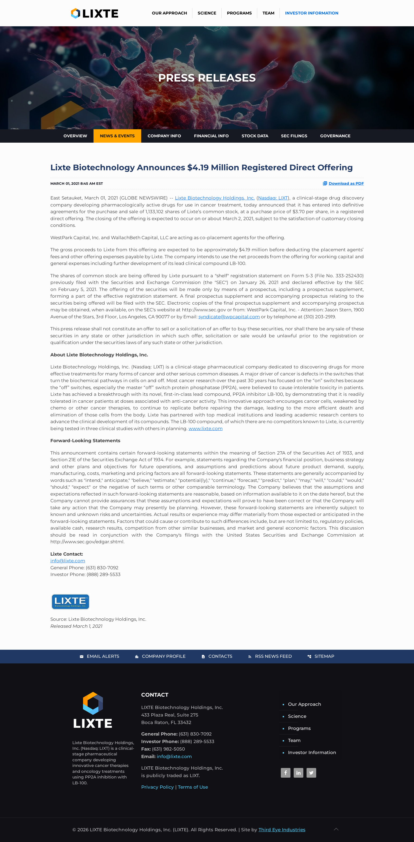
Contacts (216, 656)
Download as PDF (343, 183)
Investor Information (312, 752)
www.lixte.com (206, 428)
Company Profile (160, 656)
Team (294, 740)
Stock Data (255, 135)
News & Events (117, 135)
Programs (299, 728)
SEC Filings (294, 135)
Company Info (164, 135)
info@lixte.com (67, 560)
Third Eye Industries (282, 829)
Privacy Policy (157, 787)
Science (297, 716)
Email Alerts (99, 656)
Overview (75, 135)
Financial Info (211, 135)
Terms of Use (193, 787)
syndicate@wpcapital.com (229, 316)
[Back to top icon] (336, 829)
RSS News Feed (270, 656)
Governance (335, 135)
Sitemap (320, 656)
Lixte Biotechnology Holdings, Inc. (215, 198)
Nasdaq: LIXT (273, 198)
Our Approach (304, 704)
